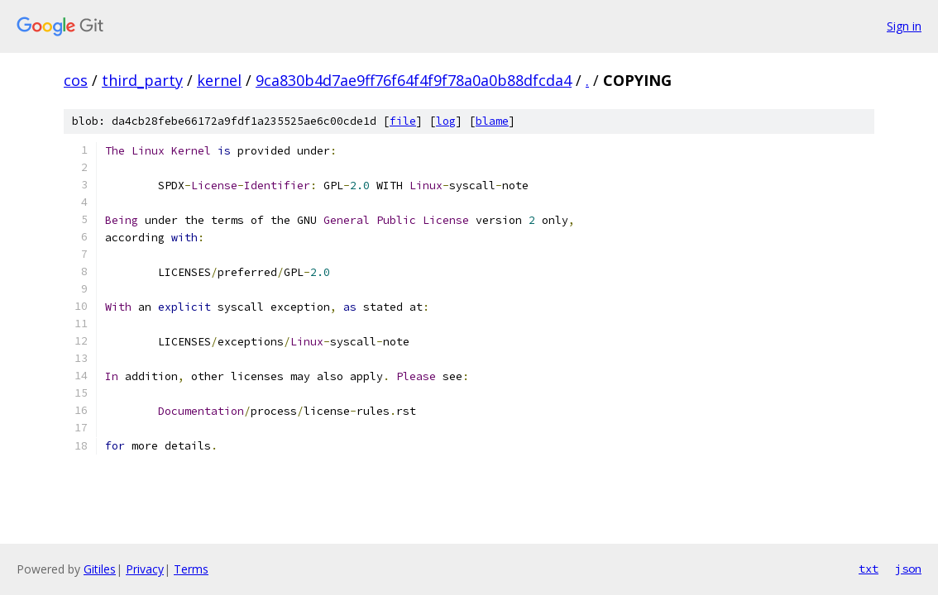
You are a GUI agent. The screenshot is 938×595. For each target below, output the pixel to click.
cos (76, 80)
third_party (142, 80)
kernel (219, 80)
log (446, 121)
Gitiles (100, 569)
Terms (191, 569)
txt (868, 568)
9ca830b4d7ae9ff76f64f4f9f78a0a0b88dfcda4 (414, 80)
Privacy (145, 569)
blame (492, 121)
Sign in (904, 26)
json (908, 568)
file (403, 121)
